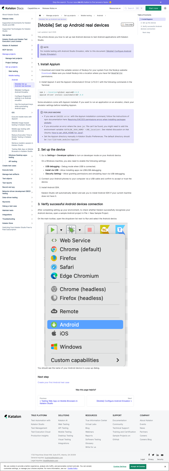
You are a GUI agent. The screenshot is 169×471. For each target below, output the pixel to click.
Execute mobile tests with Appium (22, 118)
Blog (87, 428)
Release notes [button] (7, 19)
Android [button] (15, 80)
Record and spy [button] (8, 187)
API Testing (63, 428)
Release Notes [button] (48, 8)
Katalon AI (62, 420)
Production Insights (39, 435)
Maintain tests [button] (7, 210)
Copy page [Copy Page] (127, 24)
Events (143, 424)
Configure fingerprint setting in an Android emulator (23, 98)
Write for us (90, 447)
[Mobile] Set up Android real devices (23, 85)
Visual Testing (64, 439)
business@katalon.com (54, 458)
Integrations (63, 443)
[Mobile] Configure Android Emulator (22, 91)
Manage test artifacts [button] (10, 174)
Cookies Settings (119, 466)
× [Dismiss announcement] (161, 2)
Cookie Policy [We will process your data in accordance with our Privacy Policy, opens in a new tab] (72, 468)
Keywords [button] (6, 202)
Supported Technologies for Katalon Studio (16, 30)
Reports (89, 435)
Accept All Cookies (138, 466)
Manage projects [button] (9, 54)
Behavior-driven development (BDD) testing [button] (16, 192)
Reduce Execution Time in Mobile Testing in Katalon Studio (22, 137)
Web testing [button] (13, 71)
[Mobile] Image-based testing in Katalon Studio (21, 124)
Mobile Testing (64, 432)
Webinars (89, 432)
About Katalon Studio (10, 14)
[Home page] (40, 15)
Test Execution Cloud (40, 432)
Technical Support (121, 428)
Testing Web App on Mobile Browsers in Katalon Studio (22, 150)
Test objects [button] (7, 178)
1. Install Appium (147, 19)
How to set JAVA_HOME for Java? (67, 133)
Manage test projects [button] (13, 58)
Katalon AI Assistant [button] (10, 45)
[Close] (165, 466)
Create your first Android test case (53, 382)
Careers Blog (146, 439)
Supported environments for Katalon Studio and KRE (16, 24)
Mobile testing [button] (14, 75)
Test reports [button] (7, 183)
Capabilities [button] (33, 8)
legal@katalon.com (50, 460)
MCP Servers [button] (7, 50)
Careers (143, 435)
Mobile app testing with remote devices (21, 130)
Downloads (47, 73)
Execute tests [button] (7, 170)
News (142, 428)
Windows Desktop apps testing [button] (18, 156)
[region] (84, 467)
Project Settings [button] (11, 63)
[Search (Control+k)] (133, 8)
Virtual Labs (90, 424)
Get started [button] (6, 35)
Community (118, 424)
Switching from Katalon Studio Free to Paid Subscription (17, 228)
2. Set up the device (148, 23)
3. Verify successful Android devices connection (151, 27)
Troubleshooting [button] (8, 219)
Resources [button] (114, 8)
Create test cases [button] (9, 166)
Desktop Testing (65, 435)
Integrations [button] (7, 215)
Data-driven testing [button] (10, 197)
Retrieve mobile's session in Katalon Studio (22, 144)
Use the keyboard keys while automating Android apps (24, 106)
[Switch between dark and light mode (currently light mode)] (165, 8)
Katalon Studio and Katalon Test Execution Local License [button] (14, 40)
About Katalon (146, 420)
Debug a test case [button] (9, 206)
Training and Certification (124, 432)
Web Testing (63, 424)
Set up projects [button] (11, 67)
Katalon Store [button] (7, 223)
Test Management (39, 428)
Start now (153, 8)
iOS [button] (13, 112)
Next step (146, 32)
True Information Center (96, 420)
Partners (144, 432)
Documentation (120, 420)
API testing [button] (13, 161)
